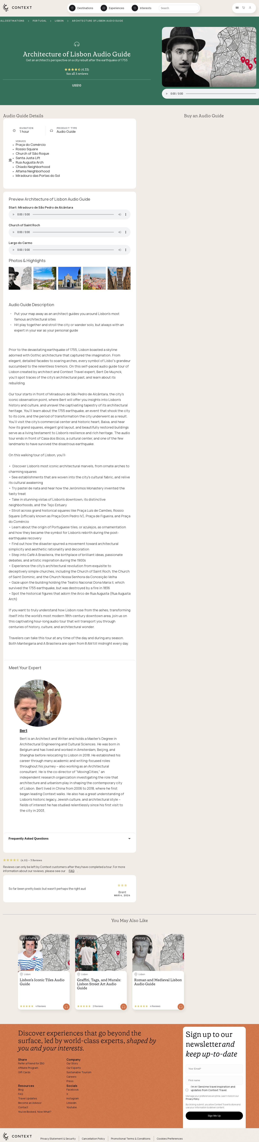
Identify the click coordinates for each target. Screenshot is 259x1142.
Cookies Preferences (170, 1138)
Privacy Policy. (193, 1099)
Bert (23, 730)
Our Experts (73, 1068)
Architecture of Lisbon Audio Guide (77, 54)
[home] (19, 11)
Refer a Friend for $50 (31, 1063)
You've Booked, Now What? (34, 1111)
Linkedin (71, 1103)
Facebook (72, 1089)
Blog (20, 1089)
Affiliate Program (28, 1068)
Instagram (72, 1098)
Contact (23, 1107)
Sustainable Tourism (78, 1072)
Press (69, 1081)
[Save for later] (64, 938)
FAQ (71, 871)
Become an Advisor (30, 1103)
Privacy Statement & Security (58, 1138)
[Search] (179, 8)
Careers (71, 1076)
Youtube (71, 1107)
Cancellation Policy (93, 1138)
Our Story (72, 1063)
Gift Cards (24, 1072)
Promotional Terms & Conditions (130, 1138)
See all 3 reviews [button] (77, 73)
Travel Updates (27, 1098)
